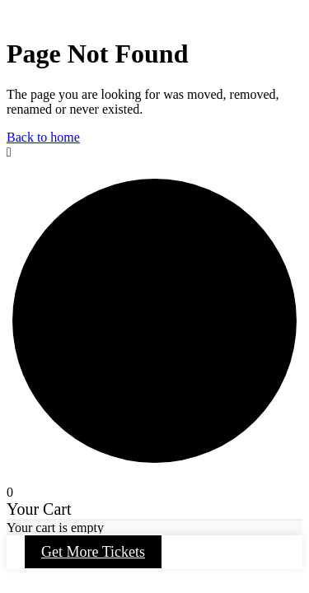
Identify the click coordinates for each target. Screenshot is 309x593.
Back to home (43, 137)
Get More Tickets (93, 552)
